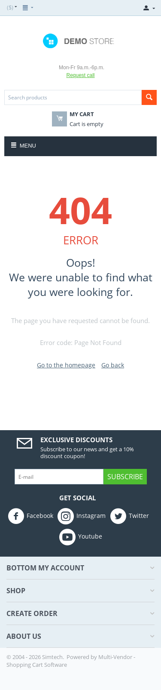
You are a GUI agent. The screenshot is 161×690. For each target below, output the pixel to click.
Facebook (30, 516)
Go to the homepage (66, 365)
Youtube (80, 537)
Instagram (82, 516)
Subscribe (125, 476)
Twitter (129, 516)
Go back (112, 365)
